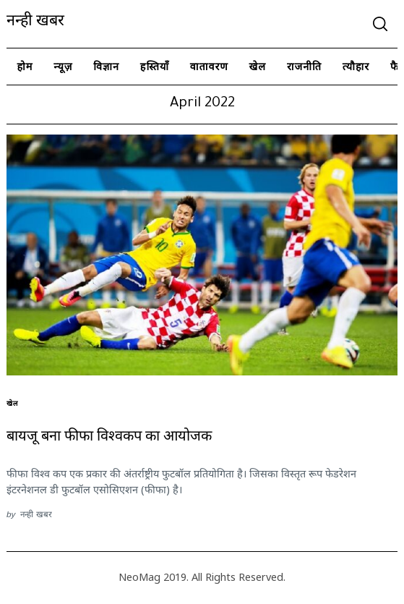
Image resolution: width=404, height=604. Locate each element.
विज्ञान (106, 66)
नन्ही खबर (35, 23)
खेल (258, 66)
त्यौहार (356, 66)
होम (25, 66)
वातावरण (209, 66)
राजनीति (304, 66)
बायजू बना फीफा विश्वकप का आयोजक (109, 438)
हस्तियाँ (154, 66)
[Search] (380, 24)
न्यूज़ (62, 66)
